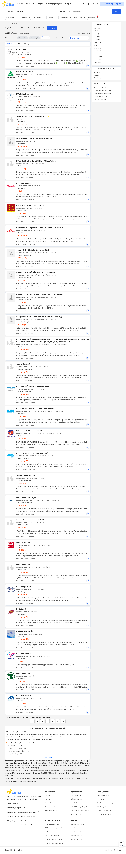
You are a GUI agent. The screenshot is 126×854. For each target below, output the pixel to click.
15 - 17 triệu (21, 681)
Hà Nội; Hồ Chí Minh (23, 458)
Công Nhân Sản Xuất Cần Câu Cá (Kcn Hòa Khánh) (35, 272)
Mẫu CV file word (76, 803)
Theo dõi (52, 28)
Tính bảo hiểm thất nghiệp (53, 839)
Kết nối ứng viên (102, 807)
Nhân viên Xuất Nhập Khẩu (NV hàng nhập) (32, 386)
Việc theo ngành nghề (78, 832)
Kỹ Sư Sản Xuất (22, 609)
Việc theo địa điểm (76, 828)
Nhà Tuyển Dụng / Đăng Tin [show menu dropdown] (111, 4)
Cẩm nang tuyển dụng (104, 810)
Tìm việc (116, 11)
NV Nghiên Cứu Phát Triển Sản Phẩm (30, 431)
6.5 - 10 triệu (21, 124)
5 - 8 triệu (20, 57)
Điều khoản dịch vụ (51, 810)
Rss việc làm (109, 850)
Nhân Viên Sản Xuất (24, 653)
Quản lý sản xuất (23, 364)
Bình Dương (21, 77)
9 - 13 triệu (21, 325)
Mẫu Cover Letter (76, 799)
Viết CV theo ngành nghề (79, 807)
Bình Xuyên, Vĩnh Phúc (24, 347)
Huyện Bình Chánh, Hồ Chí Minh (18, 751)
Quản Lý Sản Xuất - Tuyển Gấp (28, 497)
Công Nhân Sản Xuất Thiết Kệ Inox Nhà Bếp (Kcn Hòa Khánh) (39, 294)
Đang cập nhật (22, 146)
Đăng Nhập (85, 4)
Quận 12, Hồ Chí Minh (24, 391)
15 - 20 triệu (21, 505)
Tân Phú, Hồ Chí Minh (24, 480)
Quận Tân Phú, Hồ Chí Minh (17, 754)
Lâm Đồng (20, 678)
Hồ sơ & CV (30, 4)
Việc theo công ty (76, 835)
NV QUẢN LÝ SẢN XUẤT (25, 72)
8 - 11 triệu (20, 280)
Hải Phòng (20, 413)
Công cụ (68, 4)
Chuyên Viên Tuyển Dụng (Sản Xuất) (30, 520)
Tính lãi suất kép (50, 832)
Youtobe (17, 825)
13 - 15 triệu (21, 416)
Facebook (10, 825)
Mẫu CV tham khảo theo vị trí (80, 810)
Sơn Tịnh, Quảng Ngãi (24, 369)
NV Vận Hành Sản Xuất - (25, 94)
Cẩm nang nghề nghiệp (54, 4)
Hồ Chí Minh (21, 210)
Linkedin (24, 825)
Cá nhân (18, 44)
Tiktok (30, 825)
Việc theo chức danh (77, 824)
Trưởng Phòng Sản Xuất (25, 475)
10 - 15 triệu (21, 703)
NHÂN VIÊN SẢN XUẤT (24, 631)
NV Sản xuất (21, 49)
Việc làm (20, 4)
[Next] (63, 721)
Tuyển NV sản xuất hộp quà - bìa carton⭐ (33, 116)
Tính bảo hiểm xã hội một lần (54, 843)
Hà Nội (19, 166)
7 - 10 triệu (21, 302)
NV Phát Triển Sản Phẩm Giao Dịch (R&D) (32, 453)
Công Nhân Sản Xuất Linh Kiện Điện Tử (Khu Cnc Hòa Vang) (39, 317)
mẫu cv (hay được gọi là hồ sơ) (16, 763)
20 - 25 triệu (21, 438)
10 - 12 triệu (21, 79)
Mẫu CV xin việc (76, 795)
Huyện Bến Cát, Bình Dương (17, 749)
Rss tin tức (117, 850)
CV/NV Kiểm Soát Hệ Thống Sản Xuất (30, 205)
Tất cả (9, 44)
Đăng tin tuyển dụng (103, 795)
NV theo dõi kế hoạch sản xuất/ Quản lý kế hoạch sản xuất (40, 228)
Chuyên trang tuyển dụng (105, 803)
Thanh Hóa (21, 547)
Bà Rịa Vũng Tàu (22, 525)
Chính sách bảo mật (51, 803)
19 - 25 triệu (21, 483)
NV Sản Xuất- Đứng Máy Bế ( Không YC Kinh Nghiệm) (36, 161)
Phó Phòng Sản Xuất (24, 587)
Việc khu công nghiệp (77, 839)
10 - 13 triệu (21, 102)
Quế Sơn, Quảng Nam (24, 503)
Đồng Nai (20, 636)
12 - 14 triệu (21, 213)
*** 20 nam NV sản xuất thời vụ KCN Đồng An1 (34, 138)
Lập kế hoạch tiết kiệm (52, 835)
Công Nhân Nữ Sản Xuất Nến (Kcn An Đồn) (32, 250)
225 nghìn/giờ (22, 258)
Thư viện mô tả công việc (104, 814)
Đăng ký (95, 4)
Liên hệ (47, 795)
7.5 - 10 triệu (21, 169)
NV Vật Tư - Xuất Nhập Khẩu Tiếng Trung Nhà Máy (35, 408)
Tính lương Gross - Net (52, 824)
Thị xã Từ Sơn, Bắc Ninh (16, 746)
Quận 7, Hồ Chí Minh (24, 54)
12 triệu (19, 191)
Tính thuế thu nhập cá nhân (54, 828)
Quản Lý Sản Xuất (23, 542)
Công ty (39, 4)
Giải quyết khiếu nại (51, 807)
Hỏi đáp (47, 799)
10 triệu (19, 661)
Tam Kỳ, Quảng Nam (23, 255)
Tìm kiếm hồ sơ (101, 799)
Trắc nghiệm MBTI (77, 814)
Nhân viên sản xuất (24, 183)
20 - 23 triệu (21, 528)
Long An (19, 99)
